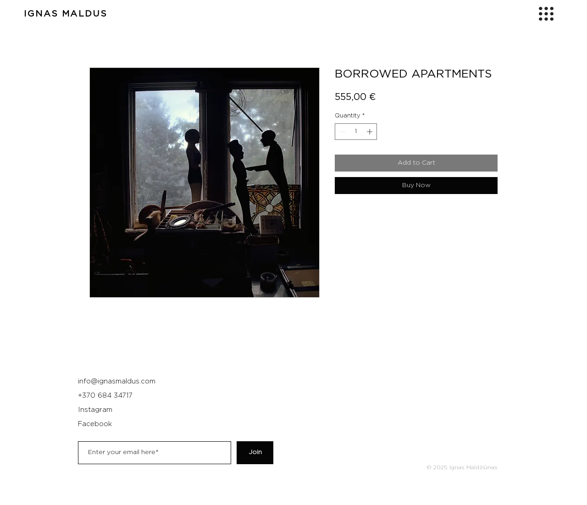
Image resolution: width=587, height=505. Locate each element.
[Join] (255, 452)
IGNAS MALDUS (65, 14)
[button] (546, 14)
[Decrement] (341, 131)
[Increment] (370, 131)
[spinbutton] (356, 131)
